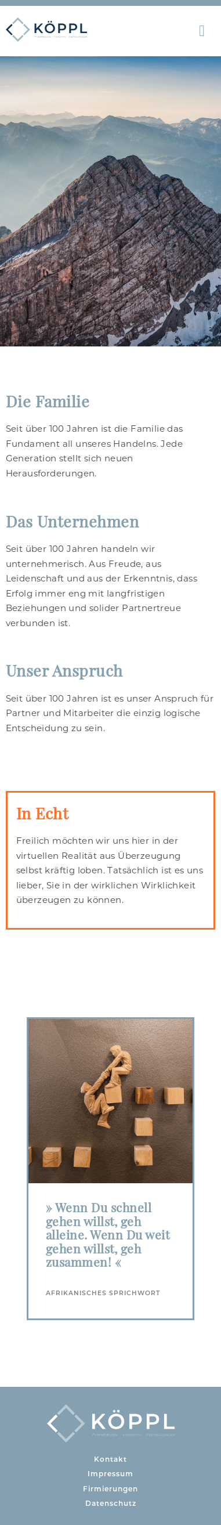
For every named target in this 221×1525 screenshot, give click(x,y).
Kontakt (110, 1459)
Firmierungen (110, 1488)
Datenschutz (110, 1503)
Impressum (110, 1473)
